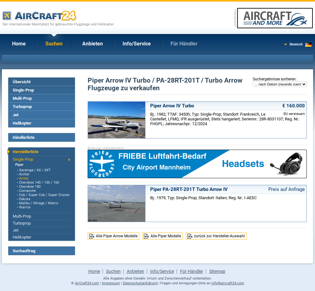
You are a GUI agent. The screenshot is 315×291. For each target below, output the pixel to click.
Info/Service (137, 44)
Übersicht (21, 81)
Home (19, 44)
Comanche (27, 191)
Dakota (24, 199)
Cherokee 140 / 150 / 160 (39, 182)
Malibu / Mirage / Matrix (38, 203)
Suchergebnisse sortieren (274, 79)
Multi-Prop (22, 98)
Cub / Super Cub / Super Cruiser (44, 195)
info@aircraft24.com (227, 283)
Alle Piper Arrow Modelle (116, 236)
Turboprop (22, 106)
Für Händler (184, 44)
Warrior (25, 207)
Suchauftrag (24, 250)
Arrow (23, 178)
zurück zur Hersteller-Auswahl (219, 236)
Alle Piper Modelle (166, 236)
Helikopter (22, 123)
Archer (24, 174)
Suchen (54, 44)
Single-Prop (23, 90)
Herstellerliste (25, 151)
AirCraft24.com (87, 283)
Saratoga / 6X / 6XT (35, 170)
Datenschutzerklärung (140, 283)
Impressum (111, 283)
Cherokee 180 (30, 187)
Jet (15, 114)
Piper (19, 165)
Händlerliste (24, 137)
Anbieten (92, 44)
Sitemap (217, 271)
